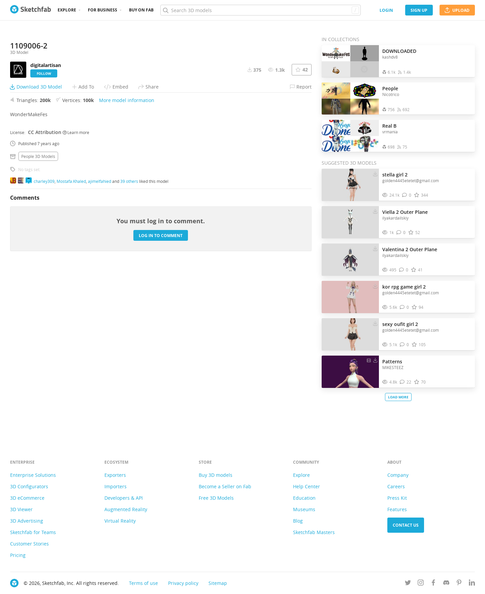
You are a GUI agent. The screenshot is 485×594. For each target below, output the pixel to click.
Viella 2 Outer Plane (405, 212)
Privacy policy (183, 583)
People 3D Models (38, 325)
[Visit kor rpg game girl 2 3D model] (350, 297)
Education (304, 498)
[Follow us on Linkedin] (472, 584)
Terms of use (143, 583)
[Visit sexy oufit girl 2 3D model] (350, 334)
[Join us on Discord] (446, 584)
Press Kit (397, 498)
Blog (298, 521)
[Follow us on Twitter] (408, 584)
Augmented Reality (125, 509)
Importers (115, 486)
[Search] (260, 10)
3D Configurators (29, 486)
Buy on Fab (141, 10)
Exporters (115, 475)
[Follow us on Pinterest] (459, 584)
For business (102, 10)
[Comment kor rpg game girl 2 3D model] (404, 307)
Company (398, 475)
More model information (126, 269)
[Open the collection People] (350, 98)
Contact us (406, 525)
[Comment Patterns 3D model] (405, 382)
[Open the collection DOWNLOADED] (350, 61)
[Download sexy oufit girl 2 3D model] (375, 322)
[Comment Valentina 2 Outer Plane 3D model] (403, 270)
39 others (129, 349)
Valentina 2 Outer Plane (409, 249)
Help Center (306, 486)
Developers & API (123, 498)
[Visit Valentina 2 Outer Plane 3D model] (350, 259)
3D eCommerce (27, 498)
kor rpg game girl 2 (404, 287)
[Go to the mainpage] (30, 10)
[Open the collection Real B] (350, 136)
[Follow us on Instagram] (421, 584)
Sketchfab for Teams (33, 532)
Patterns (392, 361)
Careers (396, 486)
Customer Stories (29, 543)
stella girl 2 (395, 174)
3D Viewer (21, 509)
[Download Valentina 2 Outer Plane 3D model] (375, 248)
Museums (304, 509)
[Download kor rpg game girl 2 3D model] (375, 285)
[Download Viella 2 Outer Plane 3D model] (375, 210)
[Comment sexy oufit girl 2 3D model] (404, 345)
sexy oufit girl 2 (400, 324)
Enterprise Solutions (33, 475)
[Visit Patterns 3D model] (350, 372)
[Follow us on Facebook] (433, 584)
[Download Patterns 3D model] (375, 360)
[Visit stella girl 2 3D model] (350, 185)
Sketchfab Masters (314, 532)
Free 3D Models (216, 498)
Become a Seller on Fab (225, 486)
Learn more (76, 300)
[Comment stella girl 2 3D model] (406, 195)
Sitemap (217, 583)
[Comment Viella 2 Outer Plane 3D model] (401, 232)
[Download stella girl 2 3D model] (375, 173)
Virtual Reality (120, 521)
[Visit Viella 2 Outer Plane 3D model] (350, 222)
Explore (67, 10)
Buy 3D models (215, 475)
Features (397, 509)
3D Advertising (26, 521)
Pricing (18, 555)
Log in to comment (161, 404)
